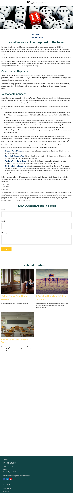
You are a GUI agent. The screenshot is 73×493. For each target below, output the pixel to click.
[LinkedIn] (7, 479)
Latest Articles (7, 488)
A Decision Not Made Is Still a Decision (51, 297)
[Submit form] (6, 249)
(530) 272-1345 (11, 463)
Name (3, 209)
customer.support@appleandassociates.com (16, 476)
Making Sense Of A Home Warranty (14, 297)
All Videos (6, 491)
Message (4, 233)
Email (3, 221)
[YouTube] (10, 479)
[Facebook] (4, 479)
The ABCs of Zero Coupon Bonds (14, 341)
